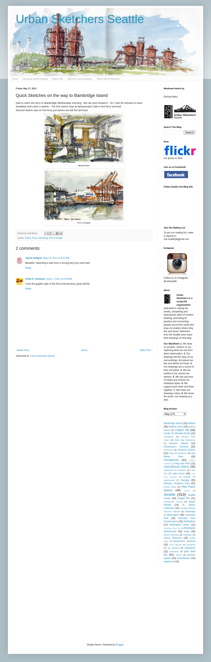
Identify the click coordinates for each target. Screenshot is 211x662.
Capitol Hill (182, 430)
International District (176, 466)
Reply (28, 267)
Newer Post (23, 350)
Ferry (34, 238)
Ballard (191, 423)
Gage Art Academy (178, 453)
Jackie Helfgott (33, 258)
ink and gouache (187, 544)
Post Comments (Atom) (42, 356)
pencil (178, 555)
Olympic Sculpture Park (177, 483)
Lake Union (178, 473)
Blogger (120, 644)
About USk (57, 79)
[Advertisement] (83, 602)
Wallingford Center (179, 524)
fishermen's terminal (184, 541)
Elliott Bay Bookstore (184, 440)
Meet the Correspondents (79, 79)
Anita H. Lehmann (35, 279)
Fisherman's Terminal (176, 446)
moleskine (190, 548)
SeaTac (187, 490)
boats (187, 531)
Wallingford (189, 521)
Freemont (168, 450)
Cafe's (28, 238)
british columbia (171, 535)
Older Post (145, 350)
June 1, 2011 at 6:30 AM (59, 279)
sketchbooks (183, 558)
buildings (187, 535)
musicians (174, 551)
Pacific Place (170, 487)
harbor (172, 545)
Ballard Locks (176, 426)
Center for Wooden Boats (177, 433)
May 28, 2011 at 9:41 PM (56, 258)
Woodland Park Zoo (172, 528)
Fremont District (186, 449)
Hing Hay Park (182, 463)
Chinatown (169, 436)
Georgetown (171, 459)
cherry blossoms (173, 538)
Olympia (185, 480)
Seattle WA (183, 498)
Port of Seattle (56, 238)
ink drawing (173, 548)
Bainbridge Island (173, 423)
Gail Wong (43, 238)
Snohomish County (173, 501)
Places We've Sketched (108, 79)
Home (15, 79)
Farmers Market (178, 443)
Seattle (170, 494)
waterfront (169, 561)
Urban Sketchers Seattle (80, 19)
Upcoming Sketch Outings (35, 79)
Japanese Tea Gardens (175, 470)
